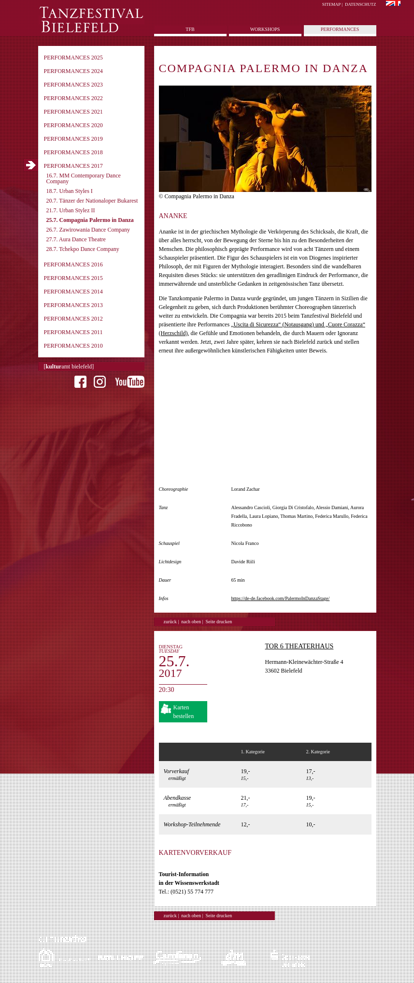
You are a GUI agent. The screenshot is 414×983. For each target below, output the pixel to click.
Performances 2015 (73, 278)
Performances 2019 (73, 138)
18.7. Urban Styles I (69, 191)
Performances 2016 (73, 264)
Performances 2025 (73, 57)
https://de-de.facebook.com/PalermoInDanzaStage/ (280, 598)
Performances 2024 (73, 71)
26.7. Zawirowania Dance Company (88, 229)
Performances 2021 (73, 111)
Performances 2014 (73, 291)
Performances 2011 (73, 332)
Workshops (265, 29)
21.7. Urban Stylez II (70, 210)
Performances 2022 (73, 98)
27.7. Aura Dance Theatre (76, 239)
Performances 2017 (73, 165)
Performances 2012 (73, 318)
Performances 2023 (73, 84)
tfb (190, 29)
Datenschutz (360, 4)
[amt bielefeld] (69, 366)
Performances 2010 (73, 345)
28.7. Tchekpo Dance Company (82, 249)
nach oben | (192, 621)
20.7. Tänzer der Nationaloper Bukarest (92, 200)
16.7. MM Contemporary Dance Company (83, 178)
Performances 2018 (73, 152)
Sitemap (331, 4)
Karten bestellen (183, 711)
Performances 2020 (73, 125)
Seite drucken (219, 621)
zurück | (171, 621)
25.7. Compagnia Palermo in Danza (90, 220)
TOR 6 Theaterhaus (299, 646)
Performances (340, 29)
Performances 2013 (73, 305)
